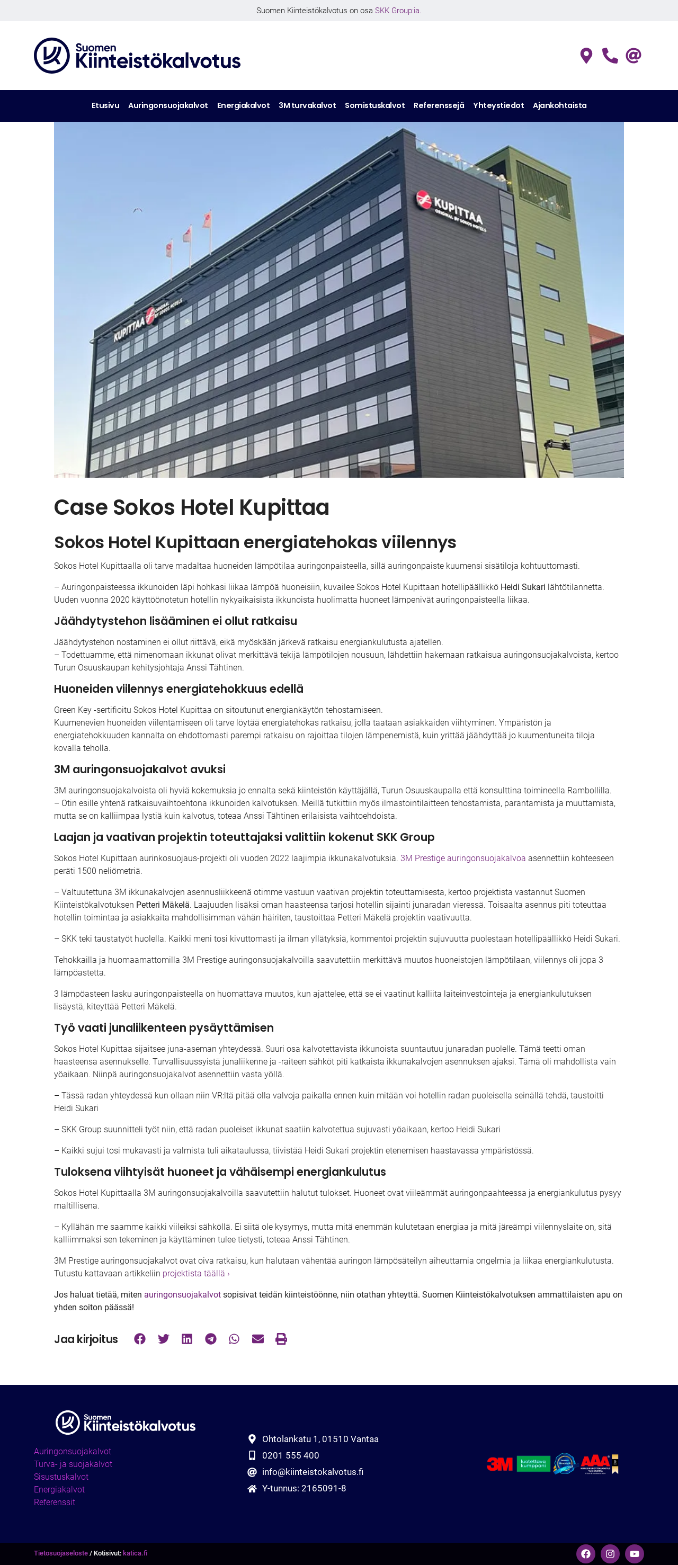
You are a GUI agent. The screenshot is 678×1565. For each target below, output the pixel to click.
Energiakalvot (243, 105)
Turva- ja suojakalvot (73, 1464)
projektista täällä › (195, 1273)
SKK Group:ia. (398, 10)
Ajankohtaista (560, 105)
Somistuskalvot (375, 105)
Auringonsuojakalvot (168, 105)
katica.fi (135, 1553)
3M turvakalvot (307, 105)
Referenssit (54, 1502)
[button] (140, 1339)
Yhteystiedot (498, 105)
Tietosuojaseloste (61, 1553)
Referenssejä (439, 105)
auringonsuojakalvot (182, 1295)
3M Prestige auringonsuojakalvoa (463, 858)
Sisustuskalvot (61, 1477)
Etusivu (106, 105)
